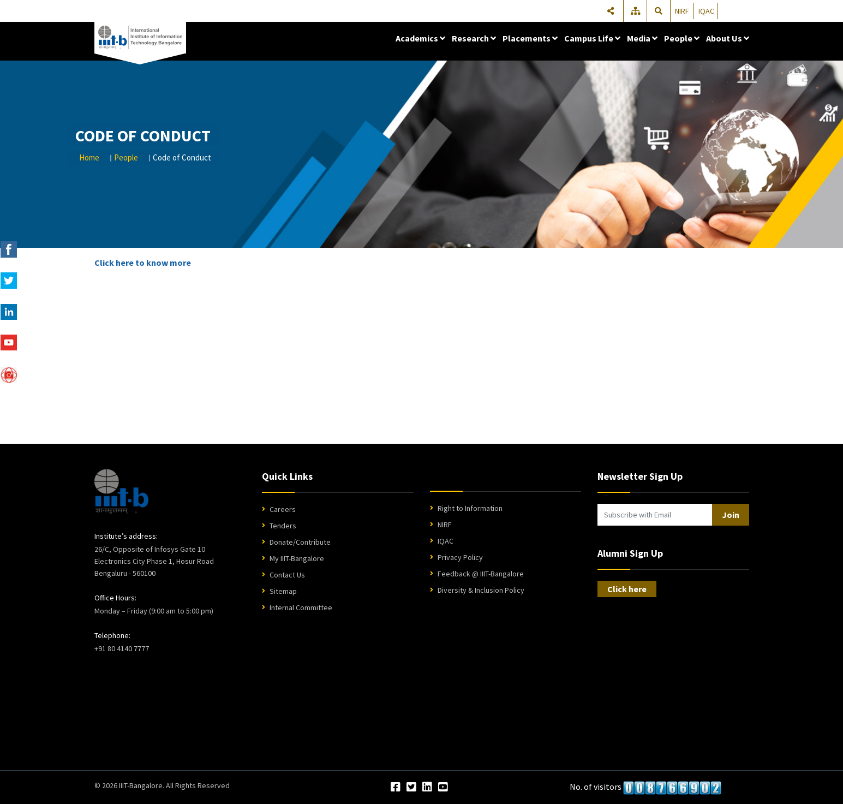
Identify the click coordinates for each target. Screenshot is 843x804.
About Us (727, 38)
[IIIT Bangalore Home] (121, 491)
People (681, 38)
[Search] (659, 10)
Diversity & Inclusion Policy (481, 590)
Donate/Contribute (300, 542)
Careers (283, 509)
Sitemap (283, 591)
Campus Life (592, 38)
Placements (530, 38)
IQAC (706, 11)
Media (642, 38)
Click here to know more (142, 262)
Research (474, 38)
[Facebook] (395, 787)
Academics (420, 38)
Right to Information (470, 508)
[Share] (610, 11)
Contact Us (287, 575)
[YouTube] (443, 787)
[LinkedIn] (427, 787)
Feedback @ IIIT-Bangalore (481, 574)
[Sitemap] (636, 11)
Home (89, 157)
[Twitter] (411, 787)
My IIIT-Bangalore (297, 558)
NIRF (682, 11)
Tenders (283, 526)
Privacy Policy (460, 557)
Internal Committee (301, 607)
